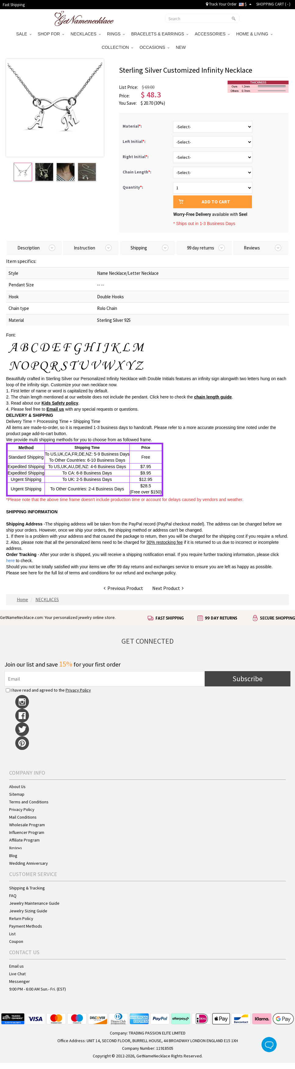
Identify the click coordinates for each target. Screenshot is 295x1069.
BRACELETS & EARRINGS (159, 33)
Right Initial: (136, 156)
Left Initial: (134, 141)
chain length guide (213, 397)
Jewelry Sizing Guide (28, 911)
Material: (133, 126)
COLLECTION (117, 47)
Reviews (15, 848)
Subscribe (247, 678)
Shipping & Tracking (27, 888)
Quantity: (133, 187)
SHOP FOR (51, 33)
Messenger (19, 981)
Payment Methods (25, 926)
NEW (181, 47)
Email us (55, 409)
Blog (13, 855)
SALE (23, 33)
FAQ (12, 895)
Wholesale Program (27, 824)
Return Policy (21, 918)
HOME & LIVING (254, 33)
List (12, 933)
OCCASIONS (154, 47)
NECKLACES (85, 33)
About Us (17, 786)
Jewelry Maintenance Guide (34, 903)
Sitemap (16, 794)
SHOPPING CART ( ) (273, 4)
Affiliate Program (24, 840)
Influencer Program (26, 832)
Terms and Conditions (29, 802)
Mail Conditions (23, 817)
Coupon (16, 941)
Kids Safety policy (59, 403)
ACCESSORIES (212, 33)
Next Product (168, 588)
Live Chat (17, 973)
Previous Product (123, 588)
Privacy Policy (78, 690)
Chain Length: (137, 172)
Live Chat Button (269, 1044)
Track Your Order (221, 4)
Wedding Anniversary (28, 863)
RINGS (116, 33)
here (32, 572)
